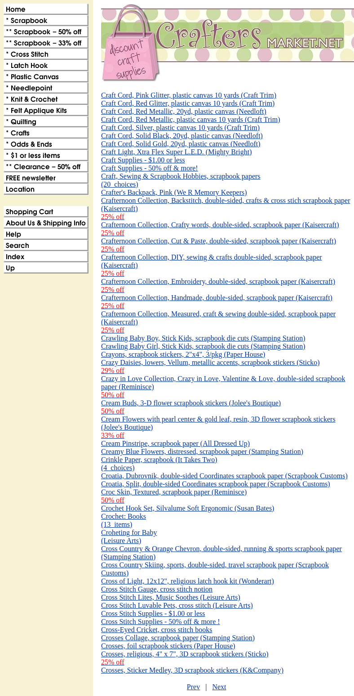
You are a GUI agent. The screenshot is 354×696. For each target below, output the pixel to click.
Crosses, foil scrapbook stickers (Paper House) (168, 646)
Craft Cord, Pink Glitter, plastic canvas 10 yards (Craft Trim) (188, 95)
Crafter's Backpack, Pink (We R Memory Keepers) (174, 192)
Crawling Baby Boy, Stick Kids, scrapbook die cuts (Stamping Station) (203, 338)
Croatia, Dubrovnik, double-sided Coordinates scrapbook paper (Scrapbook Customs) (224, 476)
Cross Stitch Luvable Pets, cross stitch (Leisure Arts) (177, 605)
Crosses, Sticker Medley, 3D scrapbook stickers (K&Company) (192, 670)
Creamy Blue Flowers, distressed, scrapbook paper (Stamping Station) (202, 451)
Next (219, 687)
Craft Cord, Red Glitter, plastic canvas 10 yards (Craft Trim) (187, 103)
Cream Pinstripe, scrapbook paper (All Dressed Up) (175, 443)
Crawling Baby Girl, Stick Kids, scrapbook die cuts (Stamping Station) (203, 346)
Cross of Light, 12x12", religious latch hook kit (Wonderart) (187, 581)
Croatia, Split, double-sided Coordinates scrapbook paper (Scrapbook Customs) (215, 484)
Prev (193, 687)
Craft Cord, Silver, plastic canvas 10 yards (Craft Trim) (180, 127)
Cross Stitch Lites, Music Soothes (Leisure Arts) (170, 597)
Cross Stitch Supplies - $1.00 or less (153, 613)
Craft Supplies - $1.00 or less (143, 160)
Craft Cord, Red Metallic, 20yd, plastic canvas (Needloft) (183, 111)
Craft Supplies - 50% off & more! (149, 168)
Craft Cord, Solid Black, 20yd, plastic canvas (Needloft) (182, 135)
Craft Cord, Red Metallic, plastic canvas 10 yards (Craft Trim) (190, 119)
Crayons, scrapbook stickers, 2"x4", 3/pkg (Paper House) (183, 354)
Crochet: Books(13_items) (123, 520)
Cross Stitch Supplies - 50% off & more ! (160, 621)
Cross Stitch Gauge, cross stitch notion (156, 589)
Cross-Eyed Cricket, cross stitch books (156, 629)
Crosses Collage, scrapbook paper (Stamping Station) (178, 638)
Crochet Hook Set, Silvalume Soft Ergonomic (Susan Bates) (187, 508)
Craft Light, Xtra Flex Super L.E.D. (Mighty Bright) (176, 152)
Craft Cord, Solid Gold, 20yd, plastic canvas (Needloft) (181, 144)
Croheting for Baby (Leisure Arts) (129, 536)
